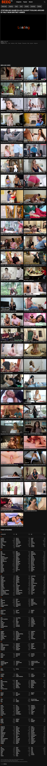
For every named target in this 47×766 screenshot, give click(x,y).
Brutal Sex (18, 569)
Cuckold (17, 591)
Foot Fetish (33, 623)
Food (17, 623)
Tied (32, 751)
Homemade (3, 647)
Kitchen (32, 668)
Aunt (2, 546)
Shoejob (32, 730)
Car (31, 577)
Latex (17, 674)
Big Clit (17, 560)
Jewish (2, 664)
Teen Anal (2, 749)
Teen (9, 43)
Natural (2, 692)
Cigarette (17, 582)
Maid (17, 681)
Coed (32, 584)
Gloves (32, 635)
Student (17, 741)
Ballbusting (18, 554)
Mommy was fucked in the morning (30, 449)
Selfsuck (2, 729)
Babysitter (18, 553)
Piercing (17, 709)
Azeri (2, 547)
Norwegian (18, 694)
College (2, 585)
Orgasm (17, 700)
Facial (32, 617)
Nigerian (32, 692)
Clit (16, 583)
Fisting (17, 622)
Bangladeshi (33, 554)
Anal (32, 540)
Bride (17, 568)
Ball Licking (3, 554)
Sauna (32, 726)
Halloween (18, 643)
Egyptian (32, 610)
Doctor (32, 601)
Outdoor (17, 701)
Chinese (32, 580)
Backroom (33, 553)
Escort (2, 612)
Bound (17, 567)
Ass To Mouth (18, 545)
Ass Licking (3, 545)
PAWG (2, 705)
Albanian (2, 539)
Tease (17, 748)
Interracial (18, 654)
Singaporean (3, 732)
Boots (17, 566)
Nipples (2, 694)
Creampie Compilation (5, 590)
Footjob (2, 625)
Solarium (2, 735)
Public (32, 712)
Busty (2, 572)
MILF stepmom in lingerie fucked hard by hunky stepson (11, 341)
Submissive (33, 741)
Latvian (2, 675)
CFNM (17, 576)
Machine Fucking (4, 681)
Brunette (2, 569)
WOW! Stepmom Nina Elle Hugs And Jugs (8, 311)
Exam (32, 612)
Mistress (17, 686)
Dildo (2, 601)
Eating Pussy (3, 610)
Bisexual (17, 562)
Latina (32, 674)
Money (2, 687)
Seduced (32, 727)
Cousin (2, 589)
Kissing (17, 668)
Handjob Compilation (5, 645)
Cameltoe (2, 577)
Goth (32, 636)
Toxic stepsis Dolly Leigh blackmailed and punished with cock (12, 203)
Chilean (17, 580)
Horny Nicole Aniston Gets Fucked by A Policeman (10, 434)
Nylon (17, 695)
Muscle (32, 687)
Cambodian (33, 576)
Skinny (17, 732)
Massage (17, 682)
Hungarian (3, 649)
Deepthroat (3, 600)
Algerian (17, 539)
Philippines (33, 708)
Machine (32, 680)
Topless (17, 753)
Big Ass (31, 43)
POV (17, 705)
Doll (16, 602)
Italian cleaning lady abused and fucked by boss (10, 280)
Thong (2, 751)
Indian (2, 653)
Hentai (2, 646)
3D (16, 534)
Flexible (2, 623)
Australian (18, 546)
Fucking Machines (4, 626)
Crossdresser (3, 591)
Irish (17, 656)
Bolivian (17, 564)
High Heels (18, 646)
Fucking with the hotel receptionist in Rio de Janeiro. (34, 203)
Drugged (2, 606)
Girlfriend (2, 633)
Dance (17, 599)
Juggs (32, 664)
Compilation (33, 585)
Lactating (2, 674)
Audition (32, 545)
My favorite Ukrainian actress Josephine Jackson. (10, 449)
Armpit (2, 544)
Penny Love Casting (27, 403)
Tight (2, 752)
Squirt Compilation (4, 738)
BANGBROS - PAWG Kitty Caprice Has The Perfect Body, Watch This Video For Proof (12, 357)
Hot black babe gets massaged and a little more (33, 326)
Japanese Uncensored (35, 662)
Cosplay (32, 586)
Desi (17, 600)
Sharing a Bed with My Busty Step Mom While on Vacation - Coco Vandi (12, 126)
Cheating (39, 6)
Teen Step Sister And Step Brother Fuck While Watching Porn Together (12, 142)
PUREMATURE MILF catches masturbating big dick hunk (11, 495)
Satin (17, 726)
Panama (2, 706)
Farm (17, 619)
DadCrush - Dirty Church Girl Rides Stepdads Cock (33, 434)
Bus (16, 570)
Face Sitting (18, 617)
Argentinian (18, 543)
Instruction (3, 654)
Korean (2, 670)
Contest (17, 586)
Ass (31, 544)
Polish (17, 710)
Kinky (2, 668)
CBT (1, 576)
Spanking (33, 736)
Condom (2, 586)
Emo (17, 611)
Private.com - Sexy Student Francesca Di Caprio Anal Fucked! (35, 111)
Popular (25, 2)
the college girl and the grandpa (7, 372)
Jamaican (2, 661)
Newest (31, 2)
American (18, 540)
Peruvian (17, 708)
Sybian (32, 743)
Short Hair (18, 731)
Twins (17, 755)
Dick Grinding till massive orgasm (7, 510)
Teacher (2, 748)
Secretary (18, 727)
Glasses (2, 635)
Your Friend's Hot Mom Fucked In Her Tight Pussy (10, 326)
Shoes (2, 731)
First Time (3, 622)
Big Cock (32, 560)
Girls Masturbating (19, 633)
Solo (17, 735)
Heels (32, 645)
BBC (1, 551)
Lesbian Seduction (19, 676)
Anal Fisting (18, 541)
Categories (18, 2)
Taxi (32, 747)
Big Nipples (18, 561)
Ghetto (32, 632)
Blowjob (19, 43)
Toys (1, 754)
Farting (32, 619)
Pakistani (33, 705)
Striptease (3, 741)
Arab (1, 543)
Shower (32, 731)
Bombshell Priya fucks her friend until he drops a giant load (12, 526)
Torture (32, 753)
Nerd (17, 692)
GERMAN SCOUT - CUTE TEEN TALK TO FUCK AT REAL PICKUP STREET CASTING (35, 341)
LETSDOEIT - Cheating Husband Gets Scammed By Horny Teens (35, 157)
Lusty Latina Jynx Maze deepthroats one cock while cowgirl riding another (12, 172)
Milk (1, 686)
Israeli (32, 656)
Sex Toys (32, 729)
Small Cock (3, 733)
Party (2, 708)
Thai (32, 749)
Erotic (32, 611)
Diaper (32, 600)
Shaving (17, 730)
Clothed (2, 584)
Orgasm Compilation (35, 700)
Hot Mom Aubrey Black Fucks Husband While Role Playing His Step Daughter (35, 172)
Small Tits (18, 733)
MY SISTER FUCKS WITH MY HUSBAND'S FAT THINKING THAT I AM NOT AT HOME (12, 218)
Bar (1, 555)
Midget (17, 685)
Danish (32, 599)
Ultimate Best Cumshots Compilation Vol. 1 (32, 249)
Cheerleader (3, 580)
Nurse (2, 695)
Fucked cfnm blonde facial (29, 495)
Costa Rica (3, 588)
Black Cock (18, 563)
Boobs (2, 566)
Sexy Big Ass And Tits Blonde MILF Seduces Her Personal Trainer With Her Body (35, 188)
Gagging (2, 631)
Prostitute (18, 712)
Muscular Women (4, 688)
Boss (32, 566)
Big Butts (2, 560)
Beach (17, 556)
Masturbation (33, 682)
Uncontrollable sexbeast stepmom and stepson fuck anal (34, 126)
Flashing (32, 622)
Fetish (2, 621)
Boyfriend (33, 567)
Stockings (18, 739)
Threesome (24, 43)
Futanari (2, 627)
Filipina (17, 621)
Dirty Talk (18, 601)
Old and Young (34, 699)
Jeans (17, 663)
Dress (32, 605)
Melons (32, 684)
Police (2, 710)
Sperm (2, 737)
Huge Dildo (18, 648)
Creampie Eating (19, 590)
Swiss (17, 743)
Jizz (16, 664)
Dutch (17, 606)
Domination (33, 602)
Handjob (32, 643)
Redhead (17, 719)
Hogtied (32, 646)
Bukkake (32, 569)
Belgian (17, 557)
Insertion (32, 653)
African (17, 538)
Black (2, 563)
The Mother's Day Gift (5, 403)
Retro (32, 719)
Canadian (18, 577)
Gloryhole (18, 635)
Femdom (32, 620)
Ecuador (17, 610)
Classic (2, 583)
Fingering (11, 6)
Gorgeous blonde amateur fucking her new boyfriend (11, 418)
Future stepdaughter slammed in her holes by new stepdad (12, 188)
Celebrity (17, 579)
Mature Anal (4, 6)
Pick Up (2, 709)
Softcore (32, 733)
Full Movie (18, 626)
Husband (17, 649)
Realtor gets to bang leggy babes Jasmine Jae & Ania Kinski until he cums (12, 249)
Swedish (17, 742)
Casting (17, 578)
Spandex (2, 736)
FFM (1, 617)
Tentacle (17, 749)
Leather (17, 675)
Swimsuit (33, 742)
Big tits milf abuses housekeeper (30, 295)
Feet (17, 620)
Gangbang (33, 631)
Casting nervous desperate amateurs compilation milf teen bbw (35, 480)
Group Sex (3, 638)
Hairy (2, 643)
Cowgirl (17, 589)
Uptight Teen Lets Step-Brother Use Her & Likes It (10, 234)
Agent (32, 538)
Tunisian (32, 754)
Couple (32, 588)
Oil (16, 699)
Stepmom (36, 43)
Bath (32, 555)
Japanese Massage (4, 662)
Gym (1, 639)
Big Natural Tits (4, 561)
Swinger (2, 743)
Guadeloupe (18, 638)
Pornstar (2, 711)
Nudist (32, 694)
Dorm (2, 603)
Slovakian (33, 732)
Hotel (32, 647)
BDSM (32, 551)
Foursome (18, 625)
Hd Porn (5, 764)
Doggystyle (3, 602)
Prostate (26, 6)
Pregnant (33, 711)
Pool (32, 710)
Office (2, 699)
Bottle (2, 567)
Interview (33, 654)
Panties (17, 706)
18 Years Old (3, 534)
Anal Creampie (3, 541)
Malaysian (33, 681)
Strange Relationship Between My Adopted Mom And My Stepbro (12, 80)
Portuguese (18, 711)
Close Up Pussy (34, 583)
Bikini (2, 562)
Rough (2, 721)
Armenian (33, 543)
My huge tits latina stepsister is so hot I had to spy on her (34, 80)
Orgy (1, 701)
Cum (32, 591)
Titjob (17, 752)
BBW (17, 551)
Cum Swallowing (19, 592)
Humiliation (33, 648)
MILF (16, 43)
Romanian (33, 720)
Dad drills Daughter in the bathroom (30, 372)
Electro (2, 611)
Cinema (32, 582)
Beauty (32, 556)
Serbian (17, 729)
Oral (1, 700)
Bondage (32, 564)
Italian (2, 657)
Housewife (3, 648)
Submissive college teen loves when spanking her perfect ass (12, 387)
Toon (2, 753)
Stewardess (3, 739)
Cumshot (33, 592)
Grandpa (2, 637)
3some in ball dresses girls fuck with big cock (9, 464)
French (32, 625)
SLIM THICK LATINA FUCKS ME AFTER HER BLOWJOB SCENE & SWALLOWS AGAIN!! (12, 480)
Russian (2, 722)
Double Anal (18, 603)
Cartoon (2, 578)
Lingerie (32, 676)
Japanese (18, 661)
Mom (28, 43)
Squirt (16, 6)
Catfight (32, 578)
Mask (2, 682)
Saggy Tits (3, 726)
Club (17, 584)
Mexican (2, 685)
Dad (1, 599)
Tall (1, 747)
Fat (1, 620)
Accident (2, 538)
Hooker (17, 647)
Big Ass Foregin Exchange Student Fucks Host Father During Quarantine (35, 464)
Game (17, 631)
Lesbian (2, 676)
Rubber (17, 721)
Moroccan (18, 687)
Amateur (2, 540)
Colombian (18, 585)
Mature (2, 684)
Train (17, 754)
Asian (17, 544)
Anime (32, 541)
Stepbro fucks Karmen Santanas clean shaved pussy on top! (35, 387)
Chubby (2, 582)
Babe (2, 553)
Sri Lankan (18, 738)
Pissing (32, 709)
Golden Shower (3, 636)
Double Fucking (34, 603)
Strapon (32, 739)
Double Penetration (4, 605)
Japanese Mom (19, 662)
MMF (17, 680)
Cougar (17, 588)
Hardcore (13, 43)
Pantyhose (33, 706)
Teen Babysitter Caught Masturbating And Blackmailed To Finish (35, 265)
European (18, 612)
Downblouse (18, 605)
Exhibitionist (3, 613)
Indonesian (18, 653)
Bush (32, 570)
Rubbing (32, 721)
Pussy (2, 715)
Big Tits (32, 561)
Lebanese (33, 675)
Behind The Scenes (4, 557)
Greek (32, 637)
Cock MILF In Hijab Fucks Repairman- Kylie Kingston (34, 418)
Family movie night (27, 218)
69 (31, 534)
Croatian (32, 590)
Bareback (18, 555)
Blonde (32, 563)
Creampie (33, 589)
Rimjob (17, 720)
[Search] (44, 2)
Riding (2, 720)
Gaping (2, 632)
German (17, 632)
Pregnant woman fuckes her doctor (30, 510)
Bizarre (32, 562)
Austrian (32, 546)
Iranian (2, 656)
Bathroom (2, 556)
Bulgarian (2, 570)
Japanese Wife (3, 663)
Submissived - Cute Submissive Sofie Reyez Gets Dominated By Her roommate (12, 111)
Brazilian (2, 568)
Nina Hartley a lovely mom (29, 280)
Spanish (17, 736)
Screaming (33, 6)
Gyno (17, 639)
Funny (32, 626)
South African (33, 735)
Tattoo (17, 747)
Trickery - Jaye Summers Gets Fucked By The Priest (10, 265)
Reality (2, 719)
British (32, 568)
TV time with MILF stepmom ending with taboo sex (33, 311)
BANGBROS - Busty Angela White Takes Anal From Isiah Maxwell (35, 142)
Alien (32, 539)
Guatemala (33, 638)
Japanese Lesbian (34, 661)
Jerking (32, 663)
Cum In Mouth (3, 592)
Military (32, 685)
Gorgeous (18, 636)
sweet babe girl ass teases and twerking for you (33, 357)
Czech (2, 595)
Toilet (32, 752)
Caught (2, 579)
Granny (17, 637)
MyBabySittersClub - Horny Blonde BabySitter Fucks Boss (12, 157)
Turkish (2, 755)
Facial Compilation (4, 619)
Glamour (32, 633)
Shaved (2, 730)
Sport (21, 6)
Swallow (2, 742)
